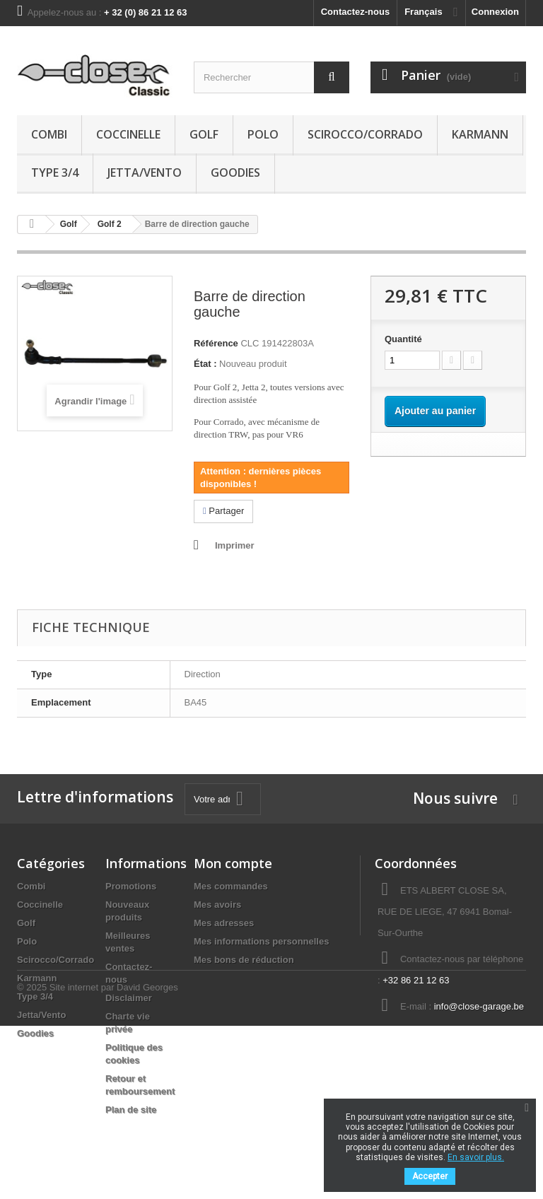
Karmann (480, 134)
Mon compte (233, 863)
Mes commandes (231, 886)
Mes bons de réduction (244, 959)
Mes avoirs (217, 904)
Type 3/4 (54, 172)
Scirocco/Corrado (365, 134)
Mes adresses (224, 923)
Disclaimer (128, 998)
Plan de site (130, 1109)
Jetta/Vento (144, 172)
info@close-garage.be (479, 1006)
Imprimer (235, 545)
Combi (49, 134)
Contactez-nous (355, 11)
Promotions (130, 886)
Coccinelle (128, 134)
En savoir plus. (476, 1157)
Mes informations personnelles (261, 941)
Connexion (495, 11)
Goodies (235, 172)
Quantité (403, 339)
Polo (263, 134)
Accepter (430, 1176)
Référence (216, 343)
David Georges (147, 1160)
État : (205, 363)
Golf (203, 134)
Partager (223, 510)
